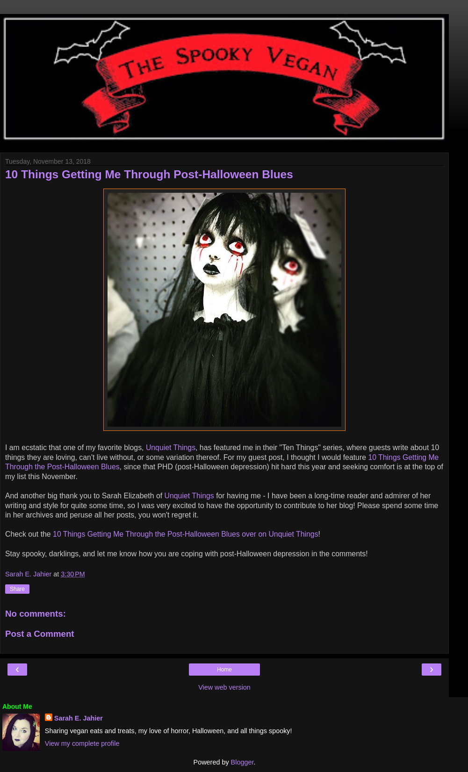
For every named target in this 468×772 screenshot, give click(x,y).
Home (224, 669)
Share (17, 589)
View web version (224, 687)
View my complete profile (82, 743)
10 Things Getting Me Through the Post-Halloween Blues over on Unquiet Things (185, 534)
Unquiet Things (170, 448)
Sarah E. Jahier (78, 718)
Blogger (242, 762)
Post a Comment (39, 634)
